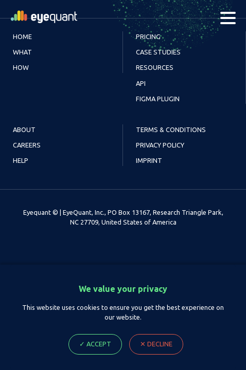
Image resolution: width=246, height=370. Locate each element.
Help (20, 160)
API (141, 83)
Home (22, 36)
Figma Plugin (158, 98)
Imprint (149, 160)
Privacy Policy (160, 145)
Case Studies (158, 51)
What (22, 51)
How (21, 67)
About (24, 129)
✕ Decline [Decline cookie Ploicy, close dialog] (156, 343)
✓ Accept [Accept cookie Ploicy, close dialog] (95, 343)
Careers (27, 145)
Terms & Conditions (171, 129)
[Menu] (228, 18)
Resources (154, 67)
